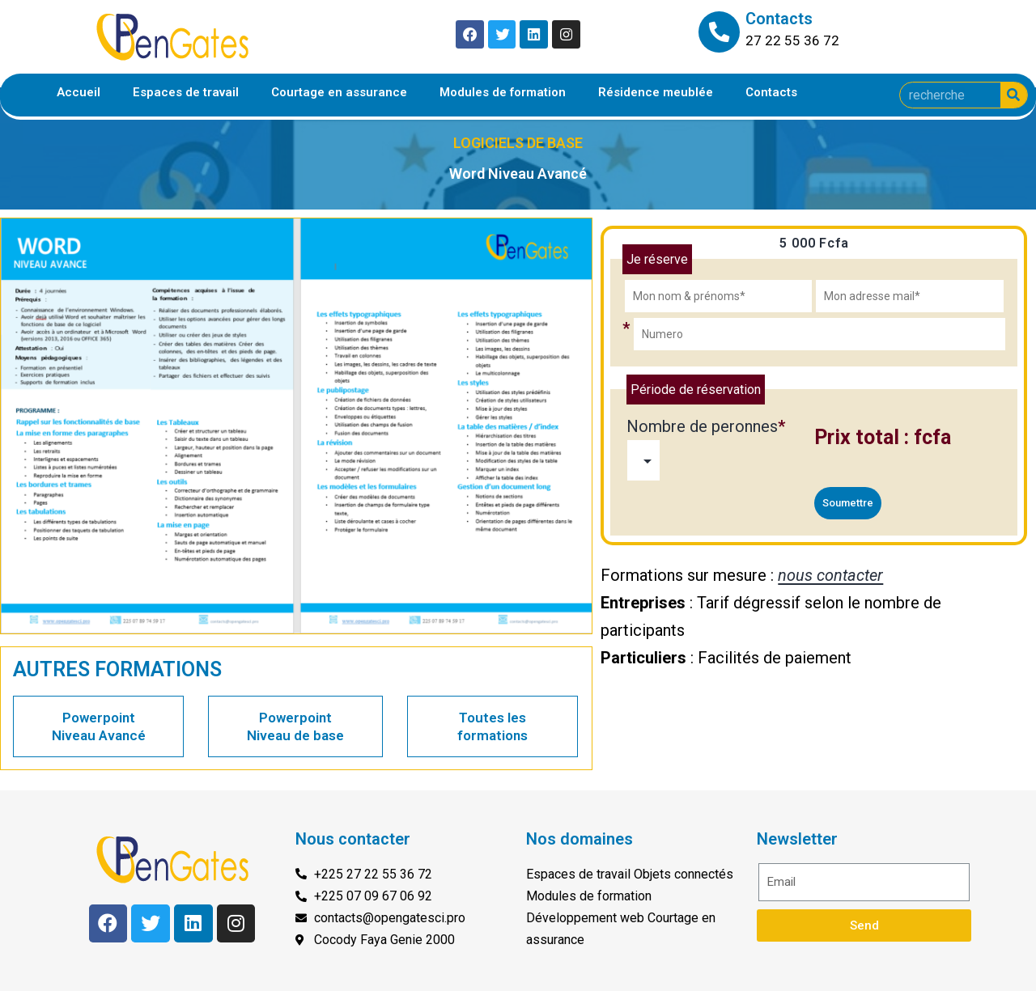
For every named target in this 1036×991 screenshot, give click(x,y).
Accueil (78, 92)
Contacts (771, 92)
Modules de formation (502, 92)
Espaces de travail (186, 92)
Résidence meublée (655, 92)
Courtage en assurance (339, 92)
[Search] (1013, 95)
